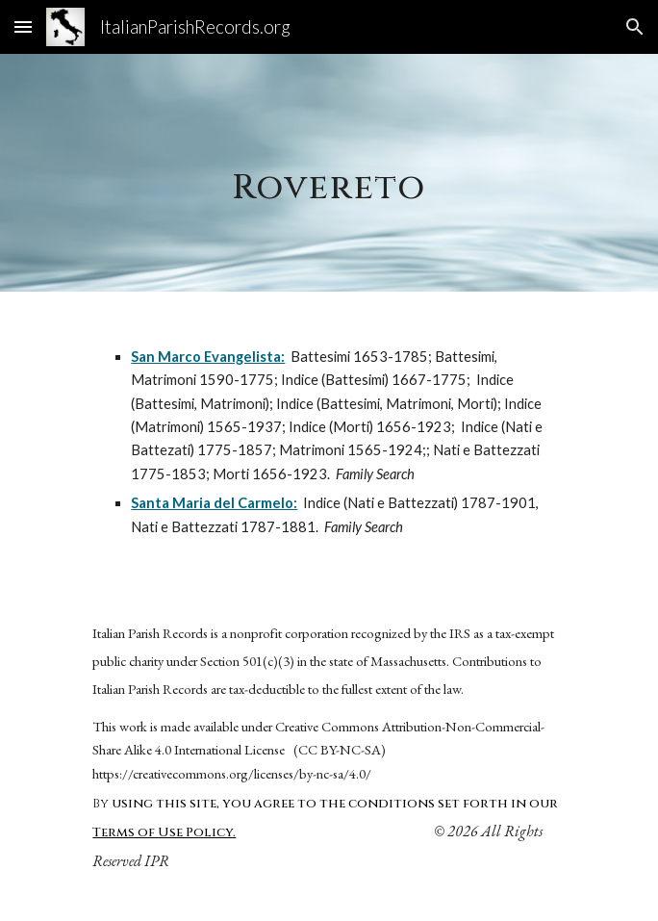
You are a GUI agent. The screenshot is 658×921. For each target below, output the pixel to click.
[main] (328, 173)
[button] (23, 26)
